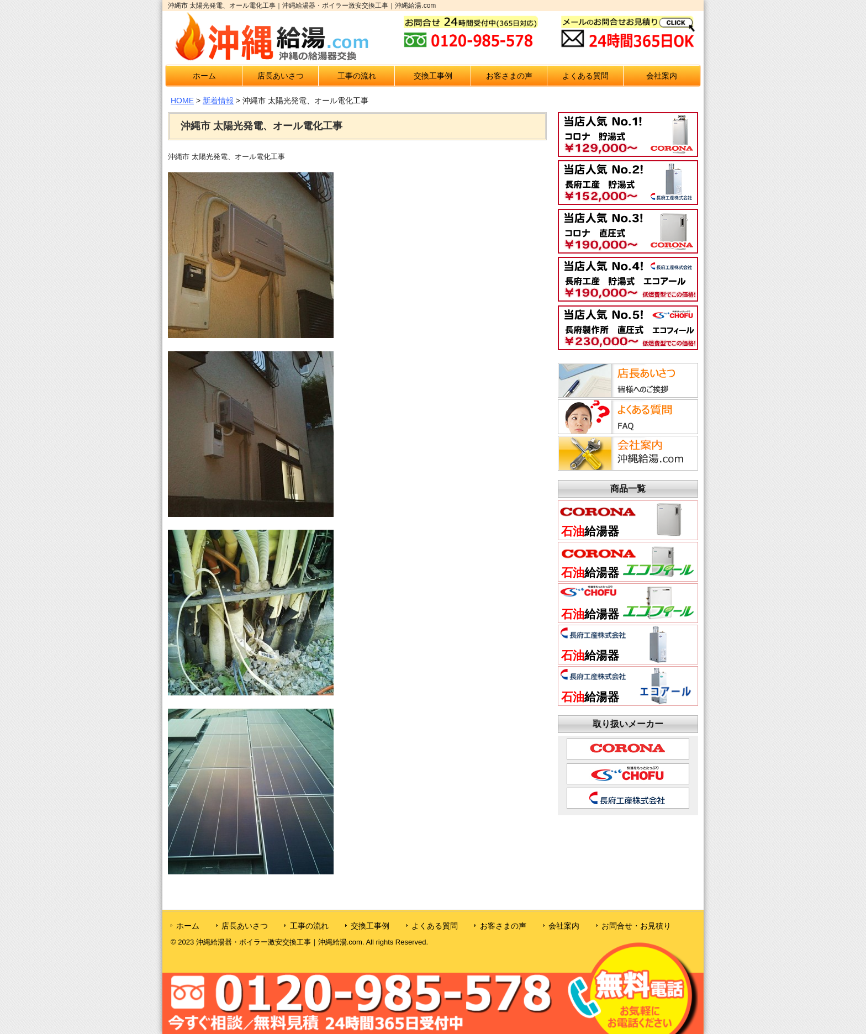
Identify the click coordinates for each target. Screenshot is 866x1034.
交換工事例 (433, 75)
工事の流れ (356, 75)
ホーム (204, 75)
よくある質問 (585, 75)
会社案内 (661, 75)
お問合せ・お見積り (636, 925)
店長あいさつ (280, 75)
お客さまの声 (509, 75)
